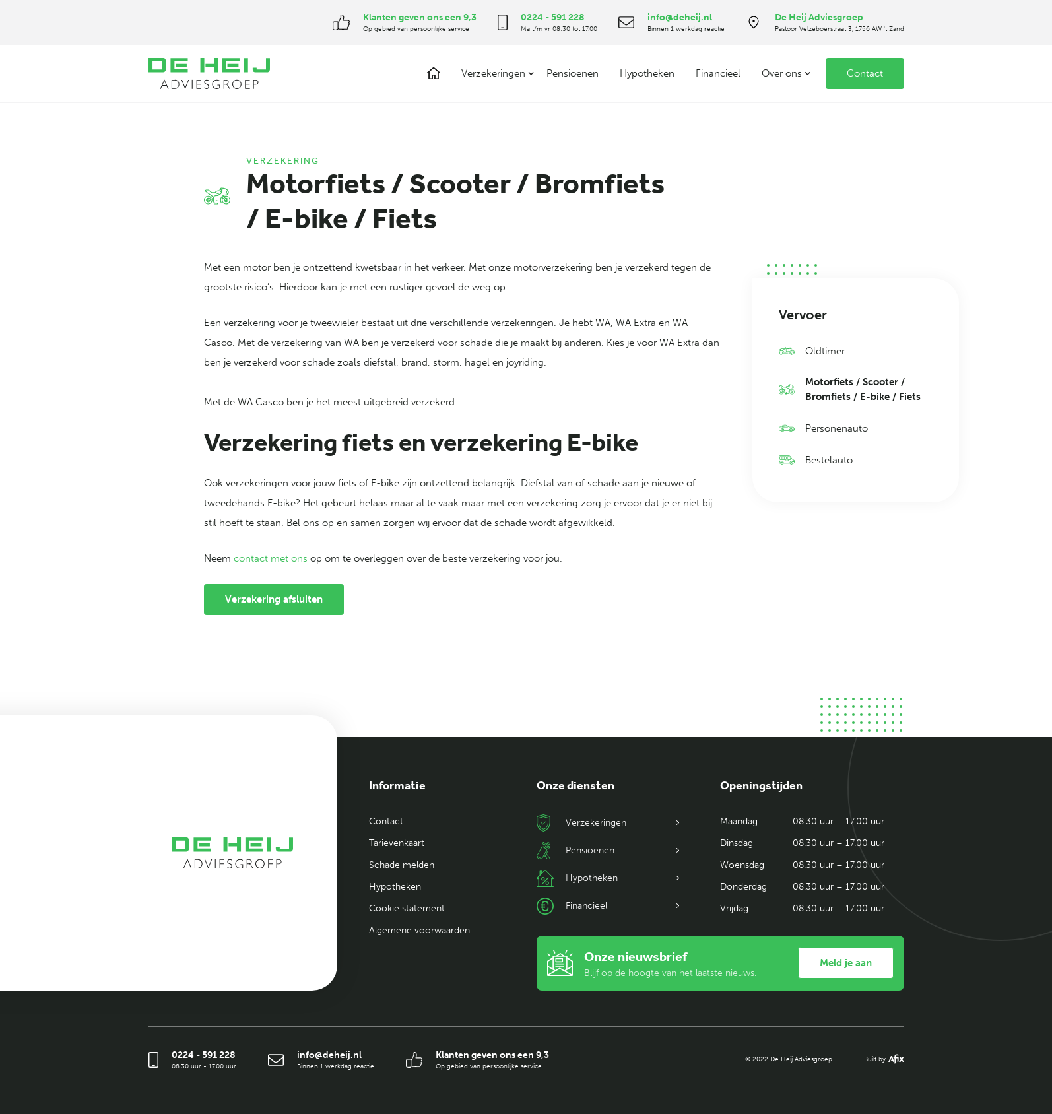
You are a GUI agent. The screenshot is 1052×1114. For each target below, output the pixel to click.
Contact (865, 73)
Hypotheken (647, 73)
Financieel (718, 73)
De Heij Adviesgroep (819, 17)
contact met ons (272, 558)
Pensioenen (572, 73)
